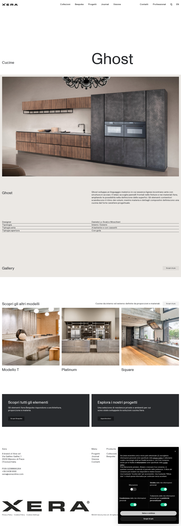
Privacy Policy (7, 516)
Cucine (8, 62)
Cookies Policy (19, 516)
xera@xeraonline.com (12, 476)
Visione (117, 4)
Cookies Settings (32, 516)
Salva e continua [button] (148, 513)
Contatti (144, 4)
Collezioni (65, 4)
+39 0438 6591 (9, 473)
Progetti (92, 4)
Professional (159, 4)
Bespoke (79, 4)
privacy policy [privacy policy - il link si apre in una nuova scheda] (158, 458)
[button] (175, 451)
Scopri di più (171, 268)
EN (177, 4)
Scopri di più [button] (148, 519)
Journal (105, 4)
